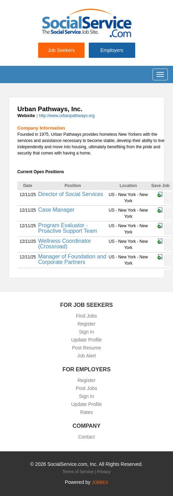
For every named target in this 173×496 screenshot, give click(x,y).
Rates (86, 412)
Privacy (103, 471)
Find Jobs (86, 316)
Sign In (86, 332)
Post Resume (86, 348)
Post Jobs (86, 388)
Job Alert (86, 355)
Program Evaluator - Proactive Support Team (67, 228)
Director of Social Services (70, 194)
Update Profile (86, 340)
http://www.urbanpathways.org (67, 115)
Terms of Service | (79, 471)
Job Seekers (61, 50)
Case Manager (56, 210)
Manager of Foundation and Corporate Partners (72, 259)
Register (86, 324)
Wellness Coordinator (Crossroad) (64, 243)
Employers (111, 50)
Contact (86, 437)
